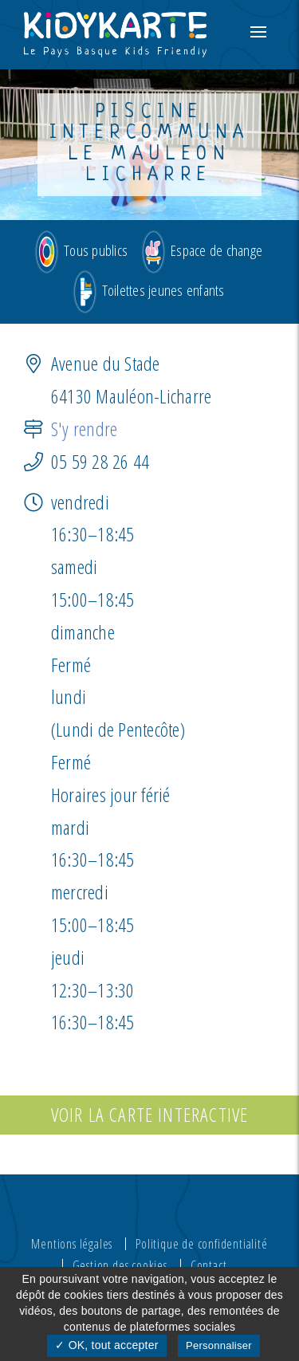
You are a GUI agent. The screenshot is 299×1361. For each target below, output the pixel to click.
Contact (209, 1264)
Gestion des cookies (120, 1264)
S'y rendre (84, 428)
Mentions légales (71, 1243)
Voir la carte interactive (150, 1114)
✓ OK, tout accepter (106, 1345)
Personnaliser (219, 1345)
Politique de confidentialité (201, 1243)
